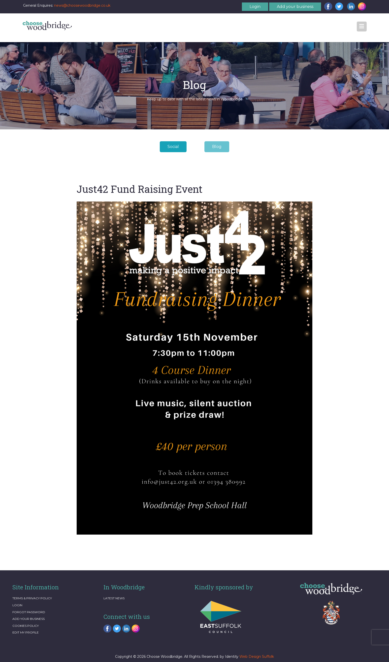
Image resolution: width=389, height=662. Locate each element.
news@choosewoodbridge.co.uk (82, 5)
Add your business (295, 6)
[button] (362, 26)
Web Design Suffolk (256, 656)
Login (255, 6)
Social (173, 146)
